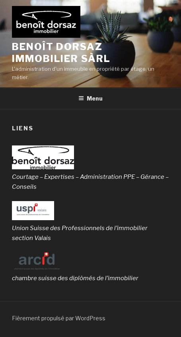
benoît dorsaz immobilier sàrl (61, 52)
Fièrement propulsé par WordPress (58, 318)
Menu (90, 98)
